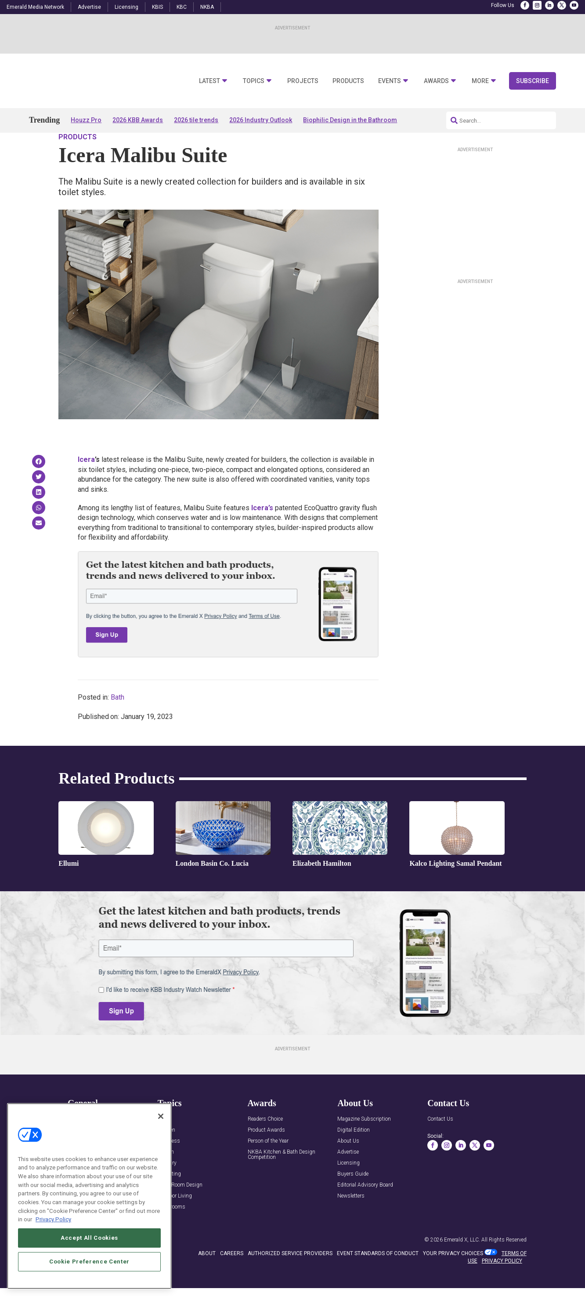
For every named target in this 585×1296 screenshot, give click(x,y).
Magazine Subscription (364, 1144)
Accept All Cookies (89, 1237)
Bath (117, 723)
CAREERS (231, 1278)
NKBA (207, 7)
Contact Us (440, 1144)
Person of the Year (268, 1166)
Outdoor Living (175, 1221)
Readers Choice (265, 1144)
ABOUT (207, 1278)
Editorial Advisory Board (365, 1210)
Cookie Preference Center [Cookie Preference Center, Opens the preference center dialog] (89, 1261)
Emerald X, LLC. (462, 1265)
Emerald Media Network (35, 7)
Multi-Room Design (180, 1210)
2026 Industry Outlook (260, 119)
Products (348, 81)
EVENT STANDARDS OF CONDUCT (378, 1278)
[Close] (160, 1116)
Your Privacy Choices (453, 1278)
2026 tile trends (196, 119)
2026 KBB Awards (137, 119)
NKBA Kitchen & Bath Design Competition (281, 1179)
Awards (436, 81)
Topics (253, 81)
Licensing (126, 7)
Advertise (89, 7)
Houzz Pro (86, 119)
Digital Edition (353, 1155)
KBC (182, 7)
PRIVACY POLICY (502, 1286)
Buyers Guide (352, 1199)
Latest (209, 81)
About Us (348, 1166)
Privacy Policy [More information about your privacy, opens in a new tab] (53, 1219)
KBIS (157, 7)
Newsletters (351, 1221)
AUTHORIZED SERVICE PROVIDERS (290, 1278)
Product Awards (266, 1155)
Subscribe (532, 80)
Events (389, 81)
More (480, 81)
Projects (302, 81)
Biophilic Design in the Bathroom (350, 119)
